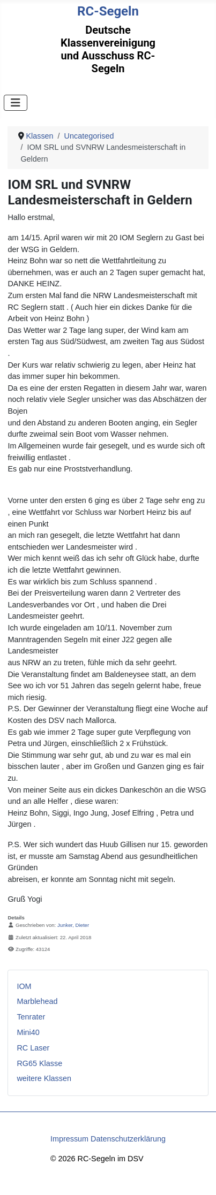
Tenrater (31, 1017)
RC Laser (33, 1048)
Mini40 (28, 1032)
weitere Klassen (44, 1078)
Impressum (69, 1139)
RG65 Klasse (39, 1063)
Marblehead (37, 1001)
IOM (24, 986)
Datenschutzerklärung (128, 1139)
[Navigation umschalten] (15, 103)
